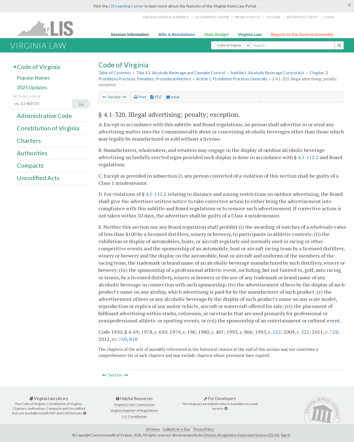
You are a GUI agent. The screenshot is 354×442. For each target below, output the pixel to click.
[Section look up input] (47, 104)
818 (133, 339)
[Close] (349, 4)
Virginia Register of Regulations (134, 410)
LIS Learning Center (126, 6)
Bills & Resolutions (176, 34)
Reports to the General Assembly (302, 34)
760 (123, 339)
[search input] (292, 45)
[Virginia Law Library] (84, 413)
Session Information (130, 34)
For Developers (220, 398)
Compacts (30, 165)
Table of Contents (114, 72)
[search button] (339, 45)
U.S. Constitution (134, 416)
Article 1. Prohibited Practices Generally (231, 79)
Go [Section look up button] (81, 104)
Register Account (302, 17)
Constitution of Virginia (48, 127)
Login (329, 17)
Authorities (32, 153)
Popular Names (33, 78)
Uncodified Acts (38, 177)
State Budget (216, 34)
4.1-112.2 (308, 157)
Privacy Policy (247, 17)
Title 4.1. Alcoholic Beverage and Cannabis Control (180, 72)
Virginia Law (250, 34)
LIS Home (153, 429)
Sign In (285, 435)
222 (277, 331)
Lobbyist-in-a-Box (176, 429)
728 (334, 331)
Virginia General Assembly (166, 17)
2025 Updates (32, 88)
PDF (156, 97)
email (172, 97)
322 (305, 331)
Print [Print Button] (140, 97)
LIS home (273, 17)
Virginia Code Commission (134, 404)
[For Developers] (226, 408)
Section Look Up (27, 96)
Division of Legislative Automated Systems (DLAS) (241, 435)
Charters (29, 140)
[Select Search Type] (231, 45)
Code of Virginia (38, 66)
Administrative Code (44, 115)
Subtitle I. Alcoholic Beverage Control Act (267, 72)
